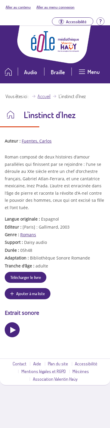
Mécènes (80, 371)
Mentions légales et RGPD (43, 371)
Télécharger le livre (25, 277)
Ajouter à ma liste (30, 293)
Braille (58, 72)
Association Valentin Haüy (55, 379)
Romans (28, 234)
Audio (30, 72)
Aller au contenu (18, 7)
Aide (37, 363)
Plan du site (58, 363)
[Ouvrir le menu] (89, 74)
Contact (19, 363)
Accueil (44, 96)
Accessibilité (86, 363)
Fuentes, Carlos (37, 141)
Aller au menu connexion (55, 7)
